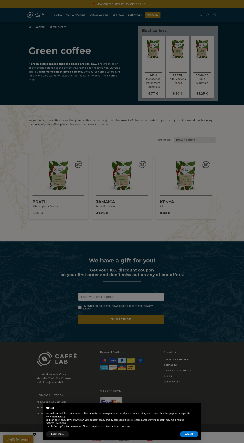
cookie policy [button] (58, 416)
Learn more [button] (57, 434)
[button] (196, 408)
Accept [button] (189, 434)
